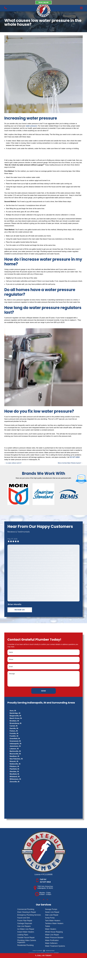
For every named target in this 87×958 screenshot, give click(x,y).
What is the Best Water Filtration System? (70, 463)
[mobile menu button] (68, 8)
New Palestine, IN (16, 759)
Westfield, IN (14, 774)
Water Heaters (50, 929)
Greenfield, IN (15, 738)
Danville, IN (14, 728)
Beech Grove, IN (16, 718)
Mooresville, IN (15, 754)
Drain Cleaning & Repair (26, 912)
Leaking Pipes (22, 935)
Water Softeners (51, 943)
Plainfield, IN (14, 769)
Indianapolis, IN (15, 743)
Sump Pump (50, 918)
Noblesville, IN (15, 764)
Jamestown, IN (15, 746)
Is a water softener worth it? (12, 463)
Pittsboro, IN (14, 766)
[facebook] (39, 899)
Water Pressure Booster (54, 938)
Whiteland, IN (15, 776)
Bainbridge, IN (15, 713)
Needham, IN (14, 756)
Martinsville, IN (15, 751)
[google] (47, 899)
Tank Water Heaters (52, 921)
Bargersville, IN (15, 716)
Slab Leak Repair (51, 915)
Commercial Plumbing (25, 909)
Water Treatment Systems (55, 946)
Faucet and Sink (23, 918)
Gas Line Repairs (24, 926)
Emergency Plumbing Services (29, 915)
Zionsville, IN (14, 781)
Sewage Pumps (51, 909)
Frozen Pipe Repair (24, 921)
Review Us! (20, 610)
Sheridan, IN (14, 771)
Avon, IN (13, 710)
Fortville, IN (14, 733)
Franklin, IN (14, 736)
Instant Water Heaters (25, 932)
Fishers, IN (14, 731)
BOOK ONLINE (44, 2)
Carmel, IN (13, 726)
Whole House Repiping (54, 932)
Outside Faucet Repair (26, 938)
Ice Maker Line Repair (25, 929)
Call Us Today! (43, 955)
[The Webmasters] (43, 951)
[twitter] (43, 899)
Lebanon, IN (14, 748)
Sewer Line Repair (52, 912)
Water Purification (52, 940)
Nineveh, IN (14, 761)
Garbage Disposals (24, 923)
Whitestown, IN (15, 779)
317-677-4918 (75, 457)
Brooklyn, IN (14, 721)
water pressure (31, 126)
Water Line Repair (52, 935)
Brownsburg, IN (15, 723)
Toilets (47, 926)
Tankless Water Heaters (54, 923)
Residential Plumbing (25, 945)
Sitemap (56, 952)
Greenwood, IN (15, 741)
